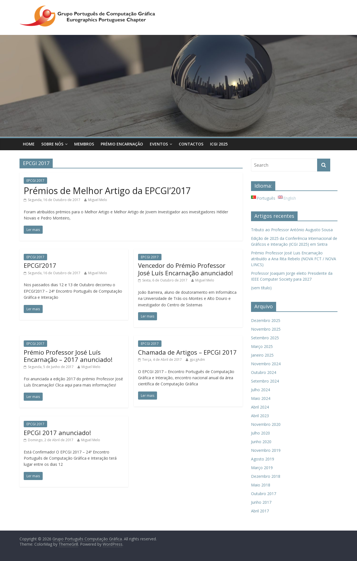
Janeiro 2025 (262, 355)
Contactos (191, 144)
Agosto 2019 (262, 459)
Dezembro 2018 (265, 476)
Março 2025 (262, 346)
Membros (84, 144)
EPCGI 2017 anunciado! (57, 432)
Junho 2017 (261, 502)
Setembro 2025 (265, 337)
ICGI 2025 (219, 144)
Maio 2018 (260, 485)
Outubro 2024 (263, 372)
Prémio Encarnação (122, 144)
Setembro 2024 (265, 381)
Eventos (159, 144)
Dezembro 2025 (265, 320)
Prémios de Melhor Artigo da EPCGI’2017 (107, 191)
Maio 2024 (260, 398)
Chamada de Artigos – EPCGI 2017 (187, 352)
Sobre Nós (52, 144)
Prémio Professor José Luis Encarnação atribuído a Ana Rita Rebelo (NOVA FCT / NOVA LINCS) (293, 258)
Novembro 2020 (266, 424)
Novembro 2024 (266, 363)
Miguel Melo (97, 199)
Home (29, 144)
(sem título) (261, 287)
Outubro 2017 (263, 493)
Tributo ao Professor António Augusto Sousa (292, 229)
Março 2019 (262, 467)
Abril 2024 (260, 407)
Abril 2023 (260, 415)
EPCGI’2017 (40, 265)
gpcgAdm (197, 359)
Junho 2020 (261, 441)
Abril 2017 (260, 511)
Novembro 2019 (266, 450)
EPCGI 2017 (35, 180)
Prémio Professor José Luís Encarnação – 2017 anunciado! (68, 356)
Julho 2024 (260, 389)
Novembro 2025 (266, 329)
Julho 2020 (260, 433)
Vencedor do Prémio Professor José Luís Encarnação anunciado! (185, 269)
